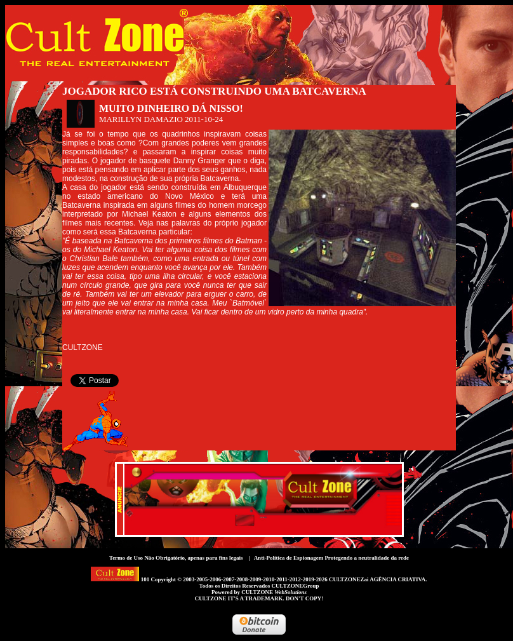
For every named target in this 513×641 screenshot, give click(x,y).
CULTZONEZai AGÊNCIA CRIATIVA (377, 579)
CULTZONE (274, 592)
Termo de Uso (126, 558)
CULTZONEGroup (295, 586)
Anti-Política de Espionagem (289, 558)
